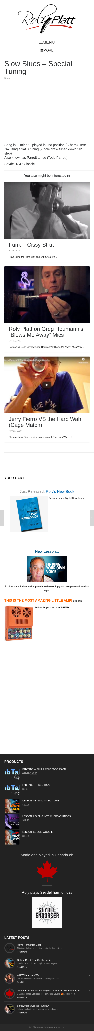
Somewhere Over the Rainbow (33, 1006)
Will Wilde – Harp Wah (28, 975)
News (7, 78)
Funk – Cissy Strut (31, 245)
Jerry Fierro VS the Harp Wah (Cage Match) (45, 422)
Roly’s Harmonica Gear (29, 945)
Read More (22, 952)
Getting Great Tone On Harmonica (34, 960)
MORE (47, 50)
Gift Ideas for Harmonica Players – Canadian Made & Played (48, 990)
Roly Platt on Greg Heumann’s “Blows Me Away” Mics (46, 332)
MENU (47, 42)
